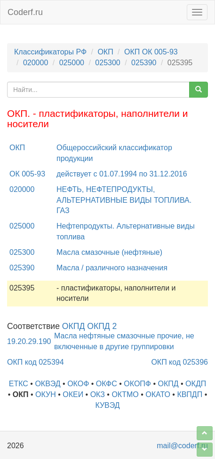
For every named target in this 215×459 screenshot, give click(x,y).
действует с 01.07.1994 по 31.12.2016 (121, 174)
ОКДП (195, 384)
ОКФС (106, 384)
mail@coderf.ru (182, 446)
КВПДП (189, 394)
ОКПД (168, 384)
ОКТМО (124, 394)
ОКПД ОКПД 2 (89, 326)
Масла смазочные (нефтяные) (109, 252)
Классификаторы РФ (50, 52)
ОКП (105, 52)
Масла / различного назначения (111, 268)
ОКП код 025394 (35, 362)
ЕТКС (18, 384)
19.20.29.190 (29, 341)
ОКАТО (157, 394)
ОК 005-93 (27, 174)
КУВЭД (107, 405)
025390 (143, 63)
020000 (35, 63)
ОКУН (45, 394)
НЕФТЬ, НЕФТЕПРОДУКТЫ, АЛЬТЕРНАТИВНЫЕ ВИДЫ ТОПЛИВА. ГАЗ (123, 200)
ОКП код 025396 (179, 362)
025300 (107, 63)
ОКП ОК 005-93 (151, 52)
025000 (71, 63)
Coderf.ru (25, 12)
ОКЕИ (73, 394)
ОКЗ (97, 394)
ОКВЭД (47, 384)
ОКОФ (78, 384)
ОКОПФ (137, 384)
